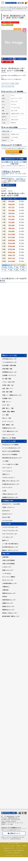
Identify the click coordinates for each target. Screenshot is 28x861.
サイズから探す (6, 523)
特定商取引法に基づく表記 (9, 848)
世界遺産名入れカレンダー (9, 372)
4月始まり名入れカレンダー (10, 494)
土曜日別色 (5, 590)
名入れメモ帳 (6, 517)
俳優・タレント (6, 401)
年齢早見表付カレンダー (9, 600)
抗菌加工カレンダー (7, 603)
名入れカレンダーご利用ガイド (14, 843)
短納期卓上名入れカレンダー (10, 497)
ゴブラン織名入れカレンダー (10, 431)
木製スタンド (6, 474)
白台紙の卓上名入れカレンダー (11, 484)
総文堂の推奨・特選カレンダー (11, 616)
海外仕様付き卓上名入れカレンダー (12, 457)
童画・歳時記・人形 (7, 424)
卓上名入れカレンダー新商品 (10, 444)
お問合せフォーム (14, 833)
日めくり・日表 (6, 418)
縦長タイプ (5, 540)
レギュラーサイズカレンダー (10, 530)
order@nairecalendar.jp (15, 838)
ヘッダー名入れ (6, 573)
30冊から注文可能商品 (8, 563)
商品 (13, 86)
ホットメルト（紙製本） (9, 576)
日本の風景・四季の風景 (9, 365)
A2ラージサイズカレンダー (9, 534)
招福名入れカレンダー (8, 606)
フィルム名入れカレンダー (9, 362)
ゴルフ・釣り (6, 405)
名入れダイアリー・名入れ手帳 (11, 504)
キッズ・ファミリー (7, 421)
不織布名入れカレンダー (9, 428)
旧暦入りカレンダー (7, 570)
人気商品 (17, 83)
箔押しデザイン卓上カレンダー (11, 481)
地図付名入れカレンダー (9, 593)
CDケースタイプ (6, 467)
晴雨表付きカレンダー (8, 609)
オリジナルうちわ (7, 520)
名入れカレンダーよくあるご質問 (8, 845)
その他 (4, 490)
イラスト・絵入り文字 (8, 382)
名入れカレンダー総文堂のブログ (14, 852)
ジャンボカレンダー (7, 537)
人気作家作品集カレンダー (9, 583)
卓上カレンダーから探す (6, 86)
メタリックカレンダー (8, 434)
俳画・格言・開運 (7, 391)
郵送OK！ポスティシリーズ (10, 550)
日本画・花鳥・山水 (7, 385)
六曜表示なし (6, 586)
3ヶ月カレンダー (7, 567)
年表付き (4, 596)
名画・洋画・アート (7, 388)
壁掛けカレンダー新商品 (9, 438)
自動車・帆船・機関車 (8, 411)
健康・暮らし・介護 (7, 408)
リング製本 (12, 83)
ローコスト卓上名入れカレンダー (11, 448)
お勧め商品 (5, 557)
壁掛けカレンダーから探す (9, 355)
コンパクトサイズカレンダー (10, 527)
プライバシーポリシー (20, 848)
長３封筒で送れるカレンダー (10, 547)
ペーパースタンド (7, 471)
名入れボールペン (7, 514)
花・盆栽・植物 (6, 378)
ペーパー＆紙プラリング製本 (10, 464)
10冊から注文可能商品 (8, 560)
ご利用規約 (24, 845)
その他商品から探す (7, 500)
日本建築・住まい (7, 398)
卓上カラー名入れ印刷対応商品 (11, 451)
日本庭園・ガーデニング (9, 375)
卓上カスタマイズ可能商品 (9, 454)
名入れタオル (6, 510)
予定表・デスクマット (8, 507)
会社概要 (18, 845)
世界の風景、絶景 (7, 368)
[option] (14, 41)
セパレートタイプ (5, 83)
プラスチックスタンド (8, 477)
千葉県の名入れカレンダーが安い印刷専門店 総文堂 (14, 850)
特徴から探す (6, 553)
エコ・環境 (5, 415)
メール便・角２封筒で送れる (10, 543)
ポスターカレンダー (7, 580)
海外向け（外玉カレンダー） (10, 613)
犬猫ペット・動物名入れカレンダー (12, 395)
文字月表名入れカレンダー (9, 359)
